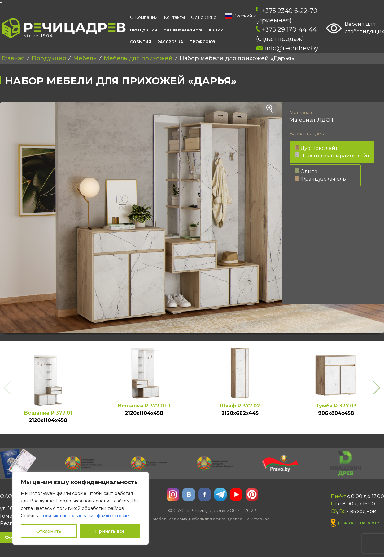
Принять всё (110, 531)
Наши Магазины (183, 30)
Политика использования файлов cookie (84, 516)
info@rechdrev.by (287, 48)
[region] (80, 508)
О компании (144, 17)
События (140, 41)
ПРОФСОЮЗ (202, 41)
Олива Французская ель (320, 175)
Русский (238, 16)
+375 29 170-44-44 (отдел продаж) (286, 34)
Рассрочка (170, 41)
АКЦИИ (216, 30)
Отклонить (48, 531)
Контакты (174, 17)
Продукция (143, 30)
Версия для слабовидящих (355, 28)
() (356, 523)
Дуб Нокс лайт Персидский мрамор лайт (332, 152)
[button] (377, 388)
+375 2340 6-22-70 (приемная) (286, 15)
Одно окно (203, 17)
